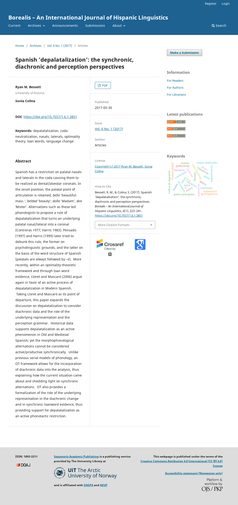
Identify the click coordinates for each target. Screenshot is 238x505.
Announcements (65, 25)
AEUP (103, 485)
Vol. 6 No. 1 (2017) (59, 46)
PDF (104, 85)
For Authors (175, 87)
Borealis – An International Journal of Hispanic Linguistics (88, 17)
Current (14, 25)
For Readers (175, 80)
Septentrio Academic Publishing (76, 456)
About (117, 25)
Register (210, 3)
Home (19, 46)
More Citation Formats (113, 225)
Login (226, 3)
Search (219, 25)
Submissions (95, 25)
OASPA (88, 485)
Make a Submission (184, 52)
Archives (35, 25)
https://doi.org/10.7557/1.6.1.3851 (50, 116)
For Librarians (176, 94)
